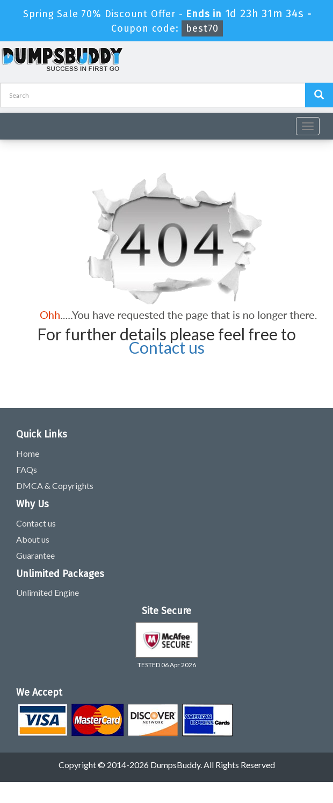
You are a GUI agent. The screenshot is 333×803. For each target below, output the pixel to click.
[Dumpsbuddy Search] (319, 95)
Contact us (167, 347)
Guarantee (35, 555)
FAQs (26, 469)
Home (27, 453)
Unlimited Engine (47, 592)
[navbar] (13, 122)
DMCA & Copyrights (54, 485)
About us (32, 539)
